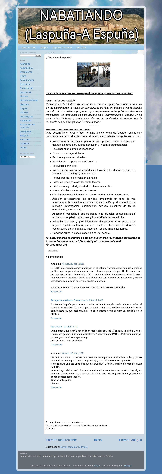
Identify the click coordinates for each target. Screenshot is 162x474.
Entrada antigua (130, 440)
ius (52, 326)
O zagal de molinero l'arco (65, 300)
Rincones (25, 139)
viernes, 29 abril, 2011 (73, 264)
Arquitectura (26, 68)
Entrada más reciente (61, 440)
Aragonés (25, 63)
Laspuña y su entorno (62, 48)
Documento (26, 72)
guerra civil (25, 92)
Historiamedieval (28, 100)
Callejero (43, 48)
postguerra (25, 131)
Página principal (28, 48)
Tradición (25, 143)
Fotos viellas (26, 88)
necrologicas (26, 116)
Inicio (98, 440)
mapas (23, 108)
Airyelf (97, 465)
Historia (24, 96)
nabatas (24, 112)
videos (23, 147)
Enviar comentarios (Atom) (74, 447)
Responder (56, 291)
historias (24, 104)
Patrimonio (25, 120)
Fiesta (23, 76)
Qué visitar (81, 48)
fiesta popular (27, 80)
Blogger (128, 465)
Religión (24, 135)
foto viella (25, 84)
